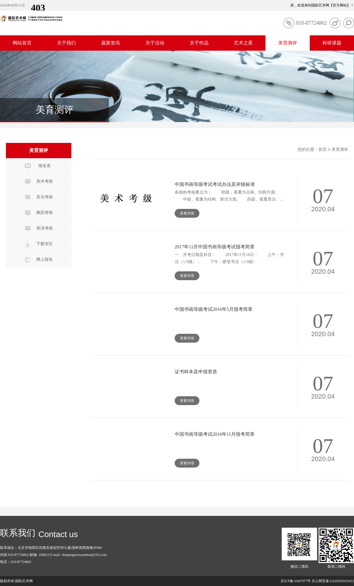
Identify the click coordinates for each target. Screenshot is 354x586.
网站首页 (22, 42)
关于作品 (199, 42)
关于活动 (154, 42)
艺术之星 (243, 42)
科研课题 (331, 42)
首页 (322, 149)
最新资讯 (110, 42)
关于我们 (66, 42)
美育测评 (287, 42)
